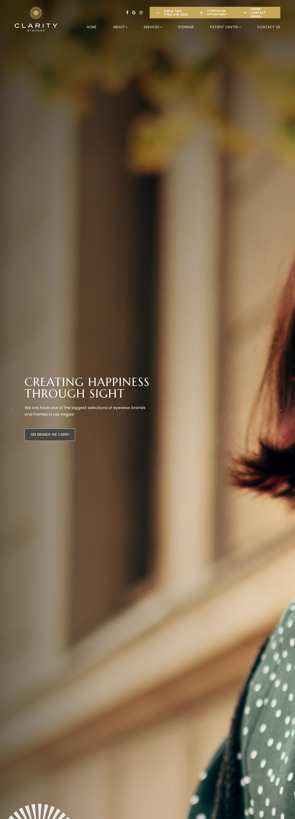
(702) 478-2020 (176, 14)
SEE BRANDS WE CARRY (51, 434)
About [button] (120, 27)
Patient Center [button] (225, 27)
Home (92, 27)
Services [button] (153, 27)
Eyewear (186, 27)
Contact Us (268, 27)
